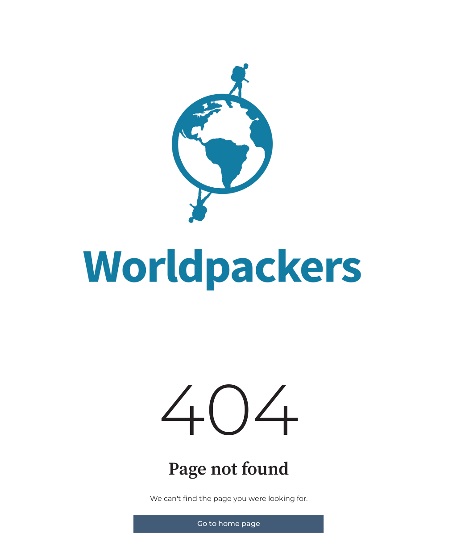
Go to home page (228, 523)
